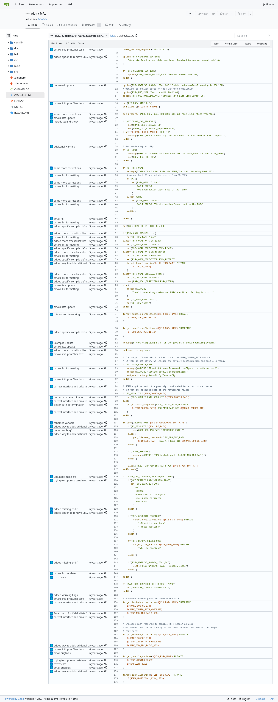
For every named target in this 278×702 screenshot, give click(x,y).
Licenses (260, 698)
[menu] (231, 699)
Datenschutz (36, 4)
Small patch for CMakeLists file (72, 613)
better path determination (69, 397)
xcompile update (63, 343)
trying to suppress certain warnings (74, 480)
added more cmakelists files (70, 233)
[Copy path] (136, 35)
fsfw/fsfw (42, 19)
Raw (216, 43)
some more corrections (67, 114)
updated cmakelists (65, 476)
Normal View (231, 43)
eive (34, 13)
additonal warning (64, 146)
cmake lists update (65, 573)
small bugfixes (62, 653)
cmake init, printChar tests (69, 49)
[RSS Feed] (190, 13)
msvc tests (60, 577)
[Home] (7, 4)
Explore (19, 4)
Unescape (262, 43)
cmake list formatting (66, 175)
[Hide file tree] (8, 35)
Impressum (55, 4)
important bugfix (64, 430)
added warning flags (66, 595)
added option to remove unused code (76, 57)
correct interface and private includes (75, 386)
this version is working (67, 314)
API (272, 698)
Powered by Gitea (14, 698)
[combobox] (253, 35)
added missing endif (65, 509)
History (247, 43)
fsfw (43, 13)
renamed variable (64, 422)
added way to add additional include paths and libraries (86, 263)
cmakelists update (64, 118)
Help (70, 4)
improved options (64, 85)
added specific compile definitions (73, 226)
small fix (58, 218)
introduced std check (66, 121)
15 (213, 13)
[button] (105, 57)
